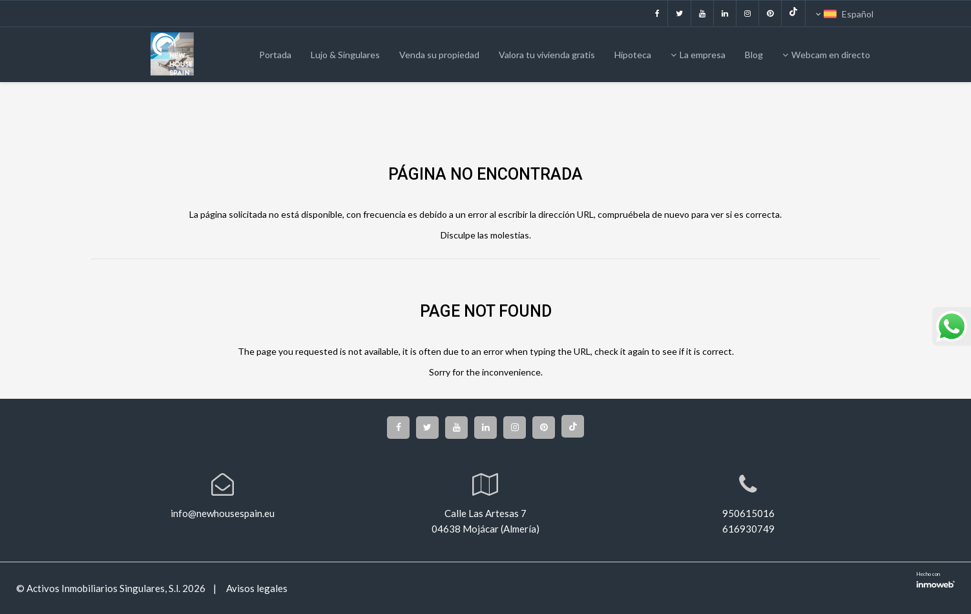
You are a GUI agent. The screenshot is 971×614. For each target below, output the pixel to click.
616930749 (748, 529)
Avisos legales (255, 588)
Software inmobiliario (935, 583)
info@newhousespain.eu (223, 513)
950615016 (748, 513)
